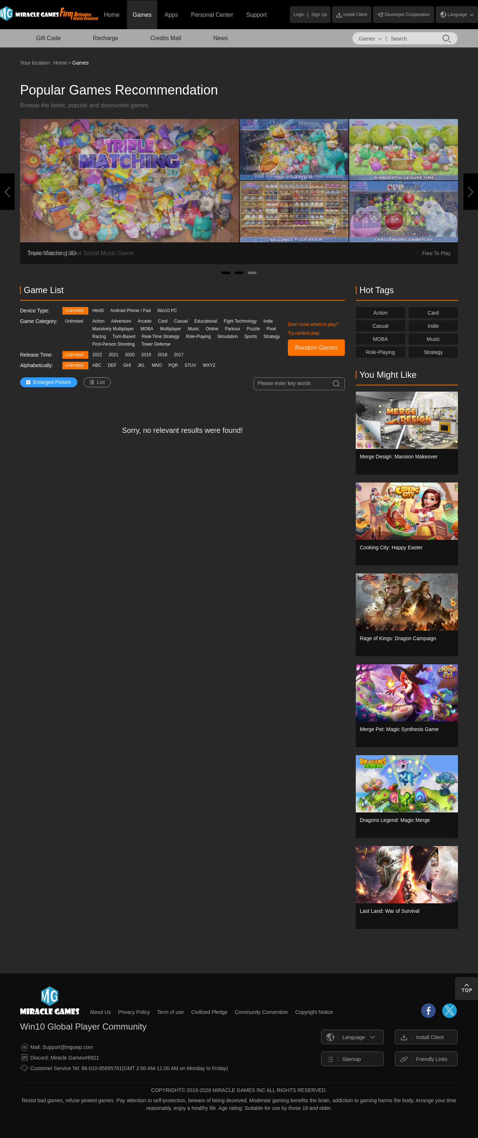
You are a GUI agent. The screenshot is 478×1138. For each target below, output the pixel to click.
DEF (112, 365)
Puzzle (253, 328)
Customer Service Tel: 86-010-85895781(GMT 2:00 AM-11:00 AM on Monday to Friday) (124, 1068)
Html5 (98, 310)
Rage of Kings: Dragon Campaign (398, 638)
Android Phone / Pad (130, 310)
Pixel (271, 328)
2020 (130, 354)
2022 (97, 354)
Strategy (271, 336)
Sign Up (319, 14)
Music (193, 328)
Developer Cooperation (403, 14)
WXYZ (209, 365)
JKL (141, 365)
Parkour (232, 328)
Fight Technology (240, 321)
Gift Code (48, 38)
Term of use (170, 1012)
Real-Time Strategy (161, 336)
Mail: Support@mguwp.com (57, 1047)
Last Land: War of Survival (390, 911)
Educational (205, 321)
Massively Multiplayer (113, 328)
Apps (171, 15)
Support (256, 15)
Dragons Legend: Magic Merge (395, 820)
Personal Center (212, 15)
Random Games (316, 348)
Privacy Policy (134, 1012)
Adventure (121, 321)
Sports (250, 336)
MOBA (146, 328)
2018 (162, 354)
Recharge (105, 38)
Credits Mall (165, 38)
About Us (100, 1012)
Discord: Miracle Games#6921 (60, 1058)
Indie (268, 321)
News (220, 38)
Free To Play (436, 253)
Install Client (351, 15)
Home (112, 15)
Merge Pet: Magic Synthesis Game (399, 729)
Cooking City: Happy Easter (391, 547)
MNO (157, 365)
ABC (96, 365)
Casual (181, 321)
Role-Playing (198, 336)
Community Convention (261, 1012)
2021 (114, 354)
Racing (99, 336)
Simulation (227, 336)
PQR (173, 365)
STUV (190, 365)
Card (162, 321)
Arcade (144, 321)
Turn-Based (123, 336)
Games (142, 15)
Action (98, 321)
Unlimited (74, 310)
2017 (179, 354)
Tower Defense (155, 344)
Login (298, 14)
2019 (146, 354)
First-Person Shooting (113, 344)
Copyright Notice (314, 1012)
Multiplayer (170, 328)
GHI (127, 365)
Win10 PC (167, 310)
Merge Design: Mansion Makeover (398, 457)
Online (212, 328)
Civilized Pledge (209, 1012)
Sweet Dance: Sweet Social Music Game (80, 253)
